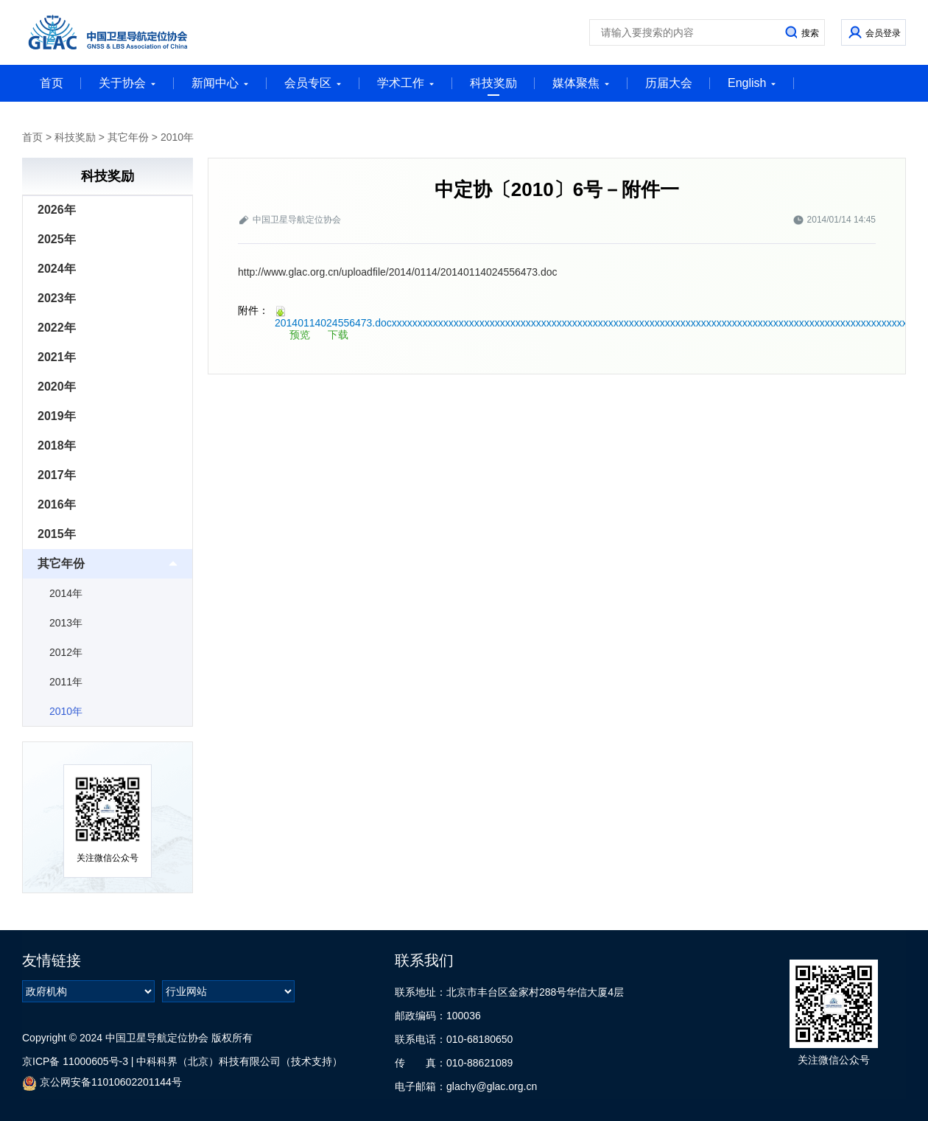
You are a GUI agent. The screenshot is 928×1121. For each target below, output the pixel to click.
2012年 (65, 652)
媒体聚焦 (581, 83)
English (752, 83)
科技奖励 (493, 86)
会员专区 (313, 83)
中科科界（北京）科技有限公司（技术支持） (239, 1061)
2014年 (65, 593)
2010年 (177, 137)
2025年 (57, 239)
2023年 (57, 298)
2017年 (57, 475)
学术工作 (406, 83)
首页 (51, 83)
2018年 (57, 445)
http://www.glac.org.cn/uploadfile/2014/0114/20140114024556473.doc (398, 272)
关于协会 (127, 83)
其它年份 (128, 137)
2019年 (57, 416)
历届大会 (668, 83)
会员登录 (883, 33)
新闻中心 (220, 83)
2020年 (57, 386)
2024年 (57, 268)
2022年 (57, 327)
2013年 (65, 623)
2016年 (57, 504)
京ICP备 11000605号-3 (75, 1061)
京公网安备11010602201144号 (102, 1083)
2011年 (65, 682)
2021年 (57, 357)
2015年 (57, 534)
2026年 (57, 209)
